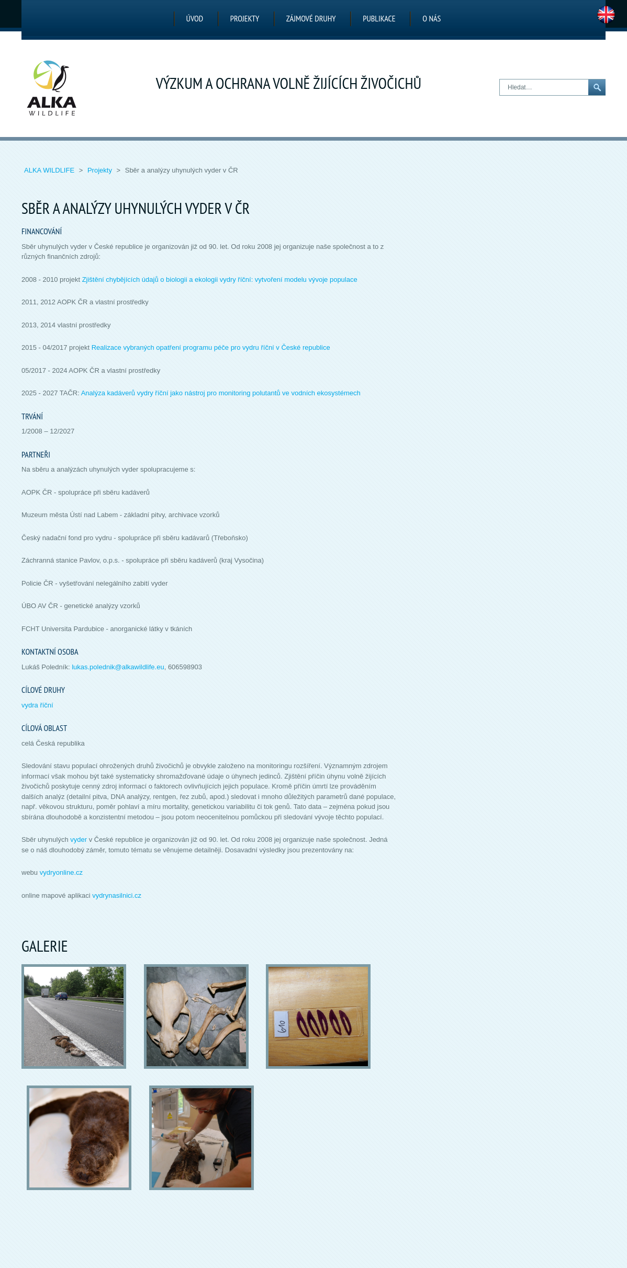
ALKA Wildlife (50, 170)
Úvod (195, 18)
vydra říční (37, 705)
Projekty (244, 18)
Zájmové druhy (311, 18)
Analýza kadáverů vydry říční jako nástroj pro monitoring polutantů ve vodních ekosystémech (221, 393)
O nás (431, 18)
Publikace (379, 18)
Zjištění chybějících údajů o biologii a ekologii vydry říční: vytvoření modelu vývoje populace (219, 279)
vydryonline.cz (61, 872)
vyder (78, 839)
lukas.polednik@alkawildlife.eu (118, 667)
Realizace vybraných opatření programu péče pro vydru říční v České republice (211, 347)
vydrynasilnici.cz (116, 895)
